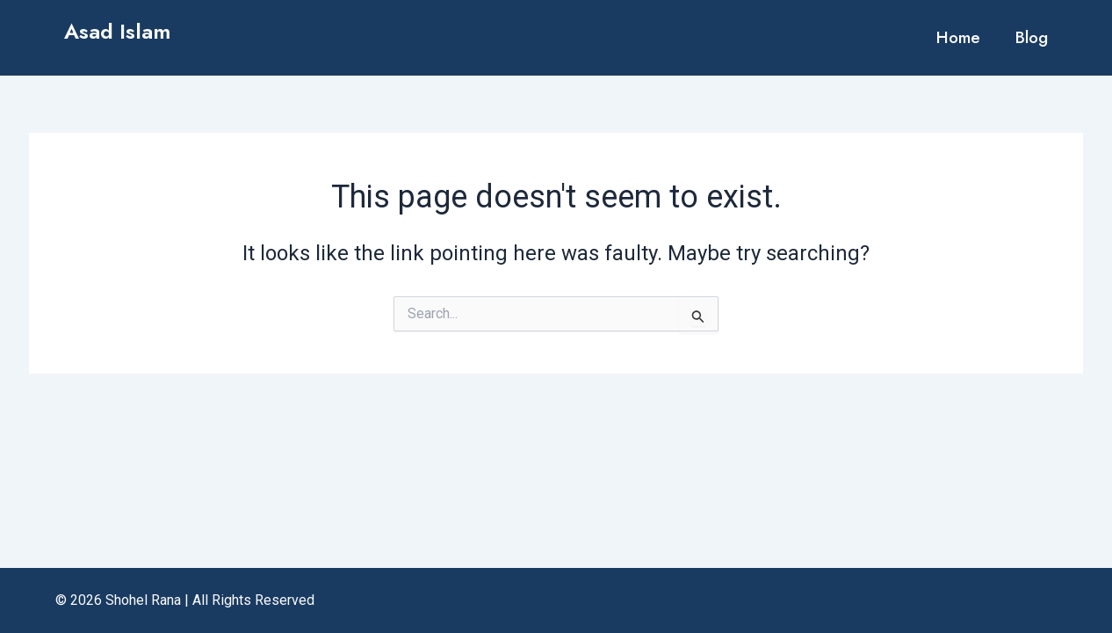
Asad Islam (117, 31)
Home (958, 37)
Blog (1031, 37)
